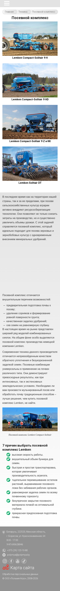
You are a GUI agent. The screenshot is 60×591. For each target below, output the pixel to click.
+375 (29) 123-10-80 (17, 550)
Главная (9, 11)
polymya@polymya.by (18, 554)
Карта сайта (22, 567)
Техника (22, 11)
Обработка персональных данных (20, 574)
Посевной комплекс (43, 11)
